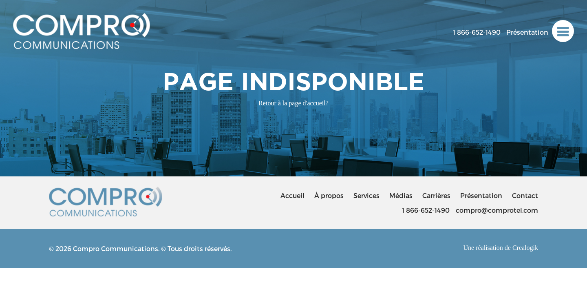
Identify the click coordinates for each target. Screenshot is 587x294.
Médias (401, 195)
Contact (525, 195)
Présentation (527, 32)
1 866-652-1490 (477, 32)
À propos (329, 195)
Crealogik (525, 247)
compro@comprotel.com (497, 210)
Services (366, 195)
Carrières (436, 195)
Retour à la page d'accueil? (293, 103)
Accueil (292, 195)
